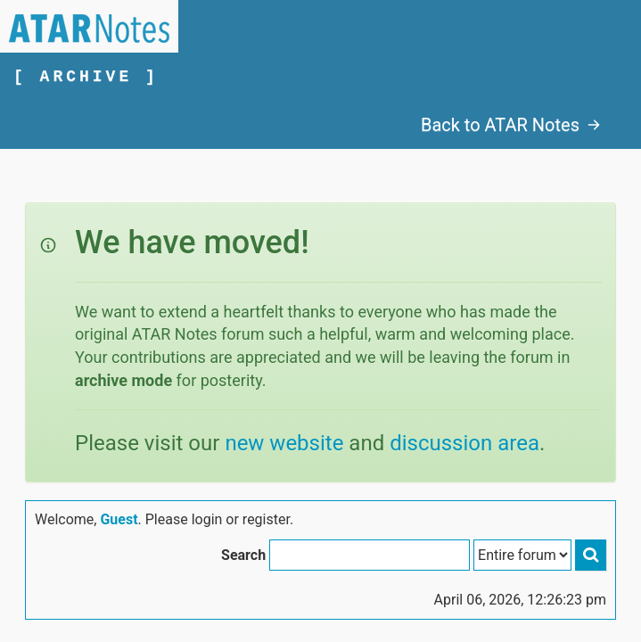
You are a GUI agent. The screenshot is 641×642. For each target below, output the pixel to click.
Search (243, 555)
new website (284, 443)
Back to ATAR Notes (511, 125)
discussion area (464, 443)
